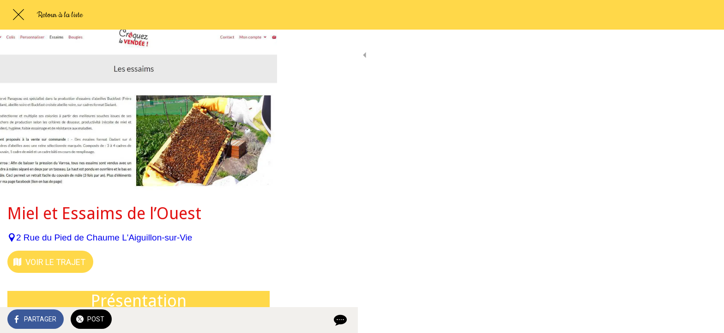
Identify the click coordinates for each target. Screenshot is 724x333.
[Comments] (258, 320)
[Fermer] (18, 14)
